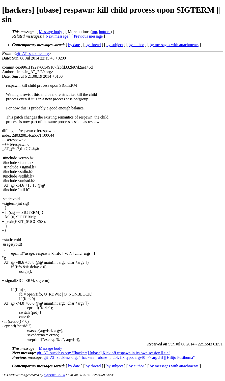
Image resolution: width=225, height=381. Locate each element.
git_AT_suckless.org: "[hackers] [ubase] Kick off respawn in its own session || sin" (103, 353)
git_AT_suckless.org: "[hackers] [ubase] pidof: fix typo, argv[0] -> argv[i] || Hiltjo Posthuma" (119, 357)
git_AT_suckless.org (32, 53)
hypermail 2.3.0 (54, 375)
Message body (50, 32)
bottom (104, 32)
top (94, 32)
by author (136, 45)
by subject (114, 45)
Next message (57, 36)
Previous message (88, 36)
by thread (93, 45)
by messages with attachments (174, 45)
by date (74, 45)
